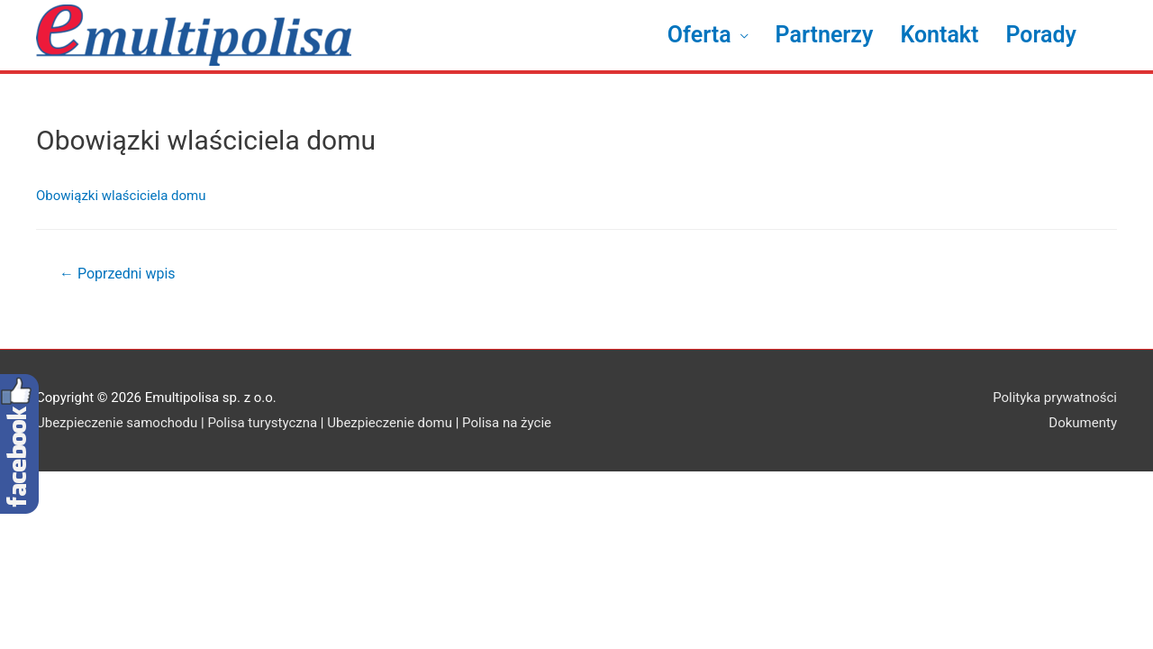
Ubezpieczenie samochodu (116, 423)
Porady (1040, 35)
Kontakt (939, 35)
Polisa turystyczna (262, 423)
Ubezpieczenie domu (389, 423)
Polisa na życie (506, 423)
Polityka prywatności (1055, 397)
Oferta (699, 35)
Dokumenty (1083, 423)
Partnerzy (825, 35)
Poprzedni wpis (117, 273)
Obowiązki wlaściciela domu (121, 195)
